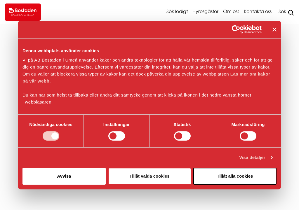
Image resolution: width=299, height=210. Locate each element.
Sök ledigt (177, 11)
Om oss (231, 11)
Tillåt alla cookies (235, 176)
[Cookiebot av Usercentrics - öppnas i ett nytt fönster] (236, 29)
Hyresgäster (205, 11)
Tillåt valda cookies (149, 176)
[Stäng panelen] (274, 29)
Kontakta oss (258, 11)
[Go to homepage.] (23, 12)
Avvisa (64, 176)
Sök (282, 11)
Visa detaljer (252, 157)
